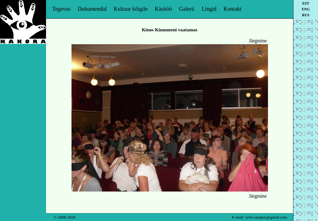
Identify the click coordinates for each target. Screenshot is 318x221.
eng (306, 9)
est (305, 3)
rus (305, 15)
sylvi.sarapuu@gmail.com (266, 217)
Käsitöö (163, 9)
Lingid (209, 9)
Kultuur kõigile (131, 9)
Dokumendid (92, 9)
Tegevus (61, 9)
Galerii (187, 9)
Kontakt (232, 9)
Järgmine (258, 40)
